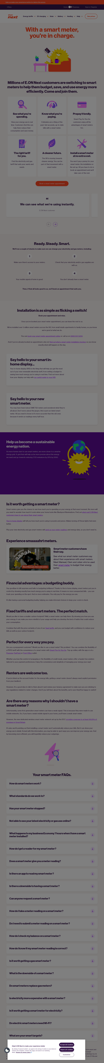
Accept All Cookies (66, 1044)
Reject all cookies (66, 1049)
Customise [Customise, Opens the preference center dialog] (66, 1054)
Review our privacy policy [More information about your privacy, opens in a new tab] (23, 1052)
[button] (7, 1050)
